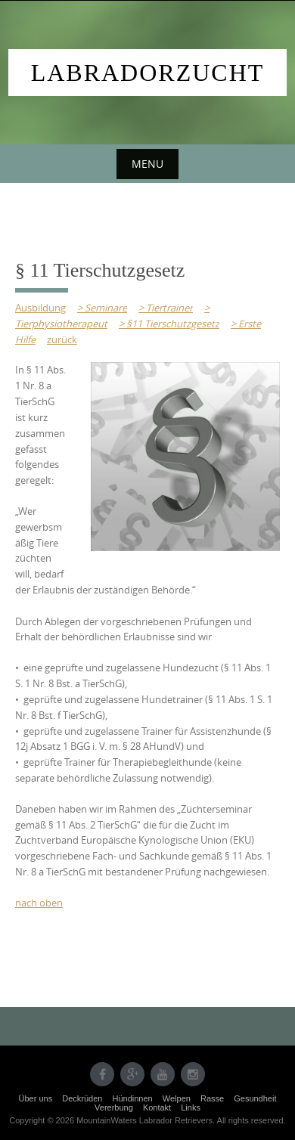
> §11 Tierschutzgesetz (169, 323)
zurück (62, 339)
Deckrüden (82, 1098)
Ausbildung (40, 307)
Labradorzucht (148, 72)
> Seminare (102, 307)
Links (190, 1107)
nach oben (39, 902)
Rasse (212, 1098)
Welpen (177, 1098)
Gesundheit (255, 1098)
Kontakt (157, 1107)
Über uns (36, 1098)
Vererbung (114, 1107)
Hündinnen (133, 1098)
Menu (147, 163)
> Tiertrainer (165, 307)
